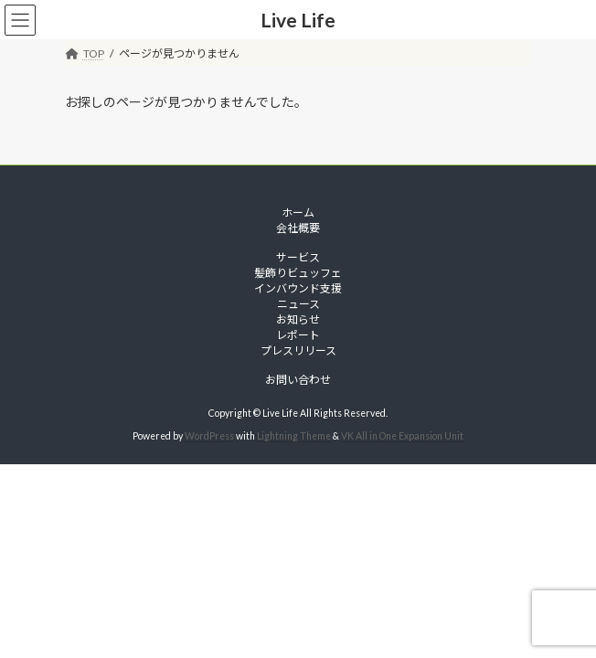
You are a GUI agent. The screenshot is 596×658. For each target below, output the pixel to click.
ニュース (298, 304)
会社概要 (298, 228)
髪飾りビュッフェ (298, 273)
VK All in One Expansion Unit (402, 435)
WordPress (209, 435)
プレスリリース (298, 350)
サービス (298, 257)
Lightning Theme (294, 435)
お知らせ (298, 319)
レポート (298, 335)
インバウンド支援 (298, 288)
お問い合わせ (298, 380)
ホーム (298, 212)
